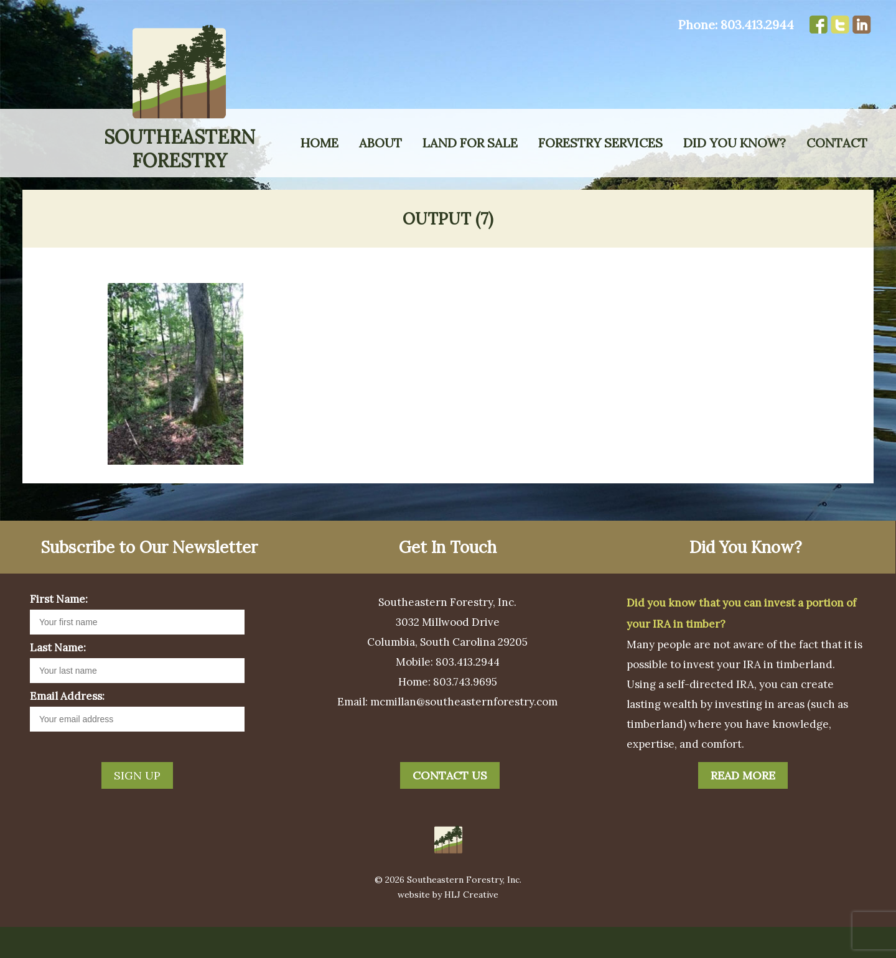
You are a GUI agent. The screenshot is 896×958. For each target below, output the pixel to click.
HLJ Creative (471, 925)
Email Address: (67, 727)
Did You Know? (734, 143)
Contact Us (450, 806)
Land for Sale (470, 143)
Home (319, 143)
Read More (743, 806)
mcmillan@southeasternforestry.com (464, 733)
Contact (836, 143)
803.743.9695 (465, 713)
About (380, 143)
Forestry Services (600, 143)
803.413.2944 (757, 24)
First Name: (59, 630)
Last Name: (58, 679)
